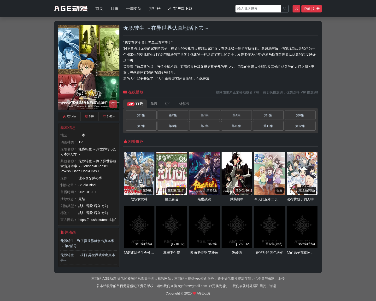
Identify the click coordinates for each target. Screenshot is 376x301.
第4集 (237, 115)
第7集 (141, 126)
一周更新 (133, 8)
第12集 (300, 126)
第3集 (205, 115)
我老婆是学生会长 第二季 (143, 253)
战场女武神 (139, 199)
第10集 (236, 126)
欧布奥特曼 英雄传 (204, 253)
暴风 (154, 104)
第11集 (268, 126)
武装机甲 (237, 199)
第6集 (300, 115)
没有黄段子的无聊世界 (303, 199)
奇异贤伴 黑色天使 (269, 253)
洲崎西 (237, 253)
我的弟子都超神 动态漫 (304, 253)
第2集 (173, 115)
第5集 (268, 115)
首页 (99, 8)
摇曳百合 (171, 199)
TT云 (135, 104)
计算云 (184, 104)
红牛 (168, 104)
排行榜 (155, 8)
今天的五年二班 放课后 (271, 199)
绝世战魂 (204, 199)
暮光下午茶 (171, 253)
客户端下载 (180, 8)
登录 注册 (312, 9)
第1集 (141, 115)
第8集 (173, 126)
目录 (114, 8)
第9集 (205, 126)
